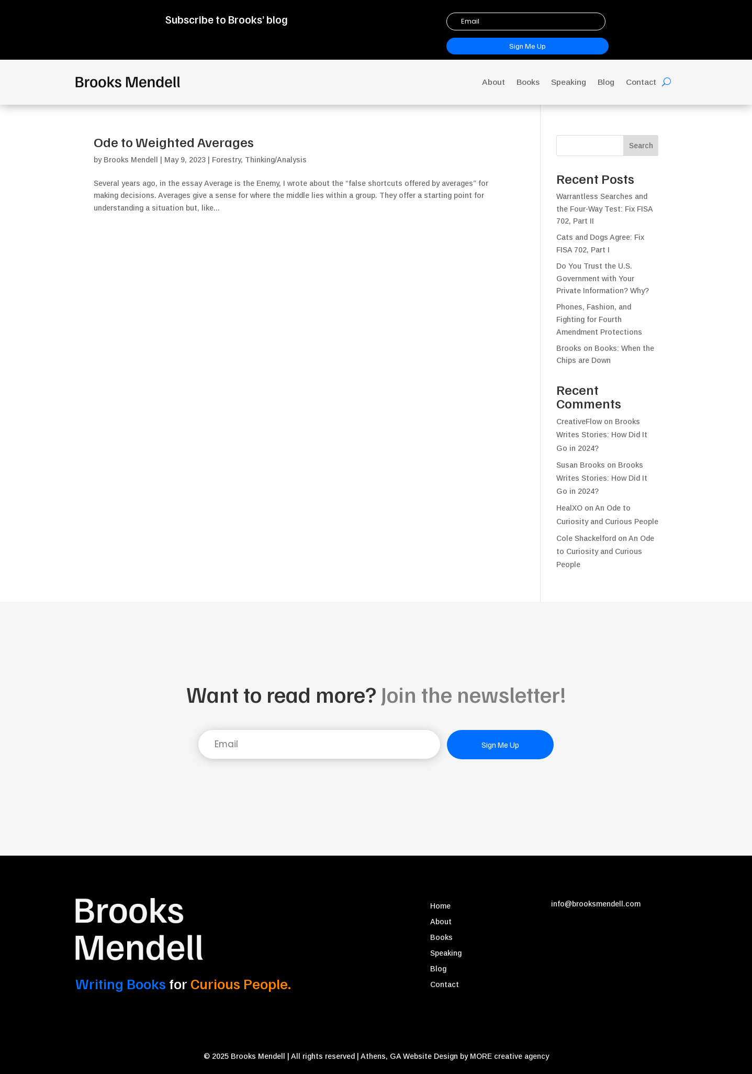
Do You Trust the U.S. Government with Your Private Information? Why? (602, 278)
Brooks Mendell (131, 160)
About (493, 81)
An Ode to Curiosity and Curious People (605, 551)
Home (440, 906)
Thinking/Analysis (276, 160)
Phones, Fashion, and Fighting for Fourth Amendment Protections (599, 319)
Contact (641, 81)
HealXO (569, 508)
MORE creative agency (509, 1056)
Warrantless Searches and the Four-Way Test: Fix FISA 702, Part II (604, 209)
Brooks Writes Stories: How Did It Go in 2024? (601, 434)
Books (528, 81)
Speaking (568, 81)
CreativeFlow (579, 421)
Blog (606, 81)
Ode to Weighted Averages (174, 141)
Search (641, 145)
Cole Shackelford (586, 538)
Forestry (226, 160)
